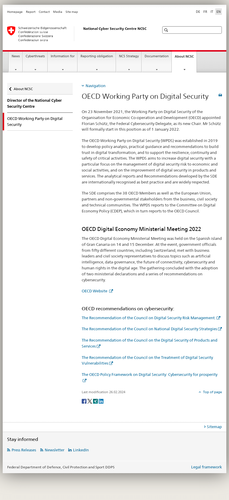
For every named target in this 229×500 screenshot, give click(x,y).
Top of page (212, 392)
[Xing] (96, 401)
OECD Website (95, 290)
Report (30, 11)
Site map (72, 11)
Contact (44, 11)
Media (57, 11)
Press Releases (24, 449)
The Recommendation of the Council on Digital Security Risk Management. (149, 317)
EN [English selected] (218, 12)
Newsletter (54, 449)
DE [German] (198, 12)
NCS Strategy (129, 56)
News (16, 56)
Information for (63, 56)
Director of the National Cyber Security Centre (34, 103)
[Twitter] (90, 401)
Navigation (96, 85)
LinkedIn (81, 449)
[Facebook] (84, 401)
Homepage (15, 11)
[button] (167, 30)
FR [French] (205, 12)
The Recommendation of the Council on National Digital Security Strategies (149, 328)
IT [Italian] (212, 12)
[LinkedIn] (101, 401)
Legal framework (206, 466)
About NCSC (185, 58)
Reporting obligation (97, 56)
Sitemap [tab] (214, 426)
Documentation (157, 56)
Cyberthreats (35, 56)
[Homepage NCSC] (77, 33)
